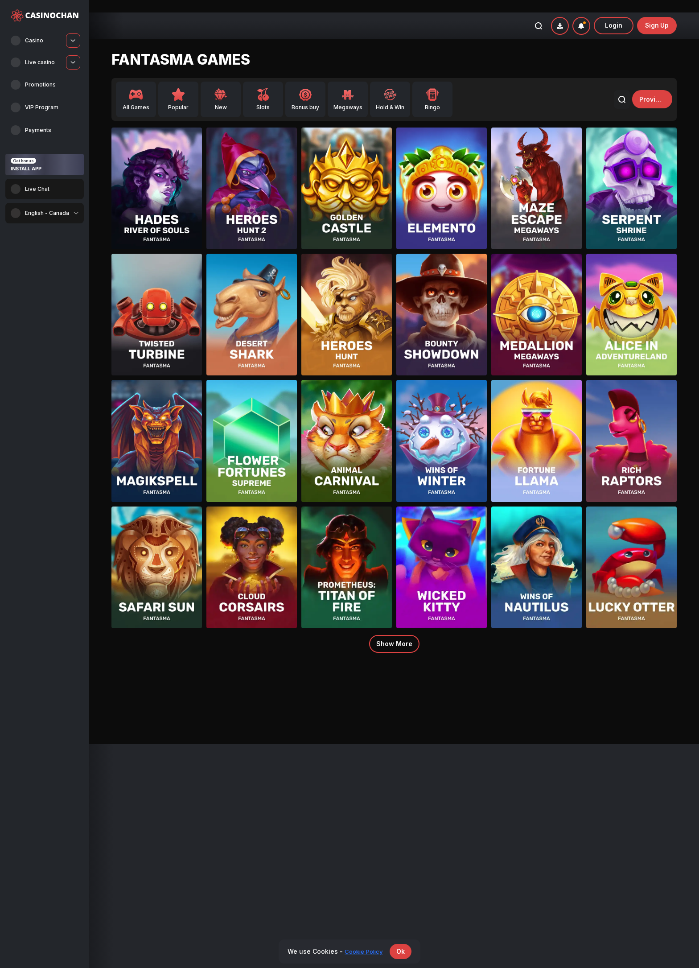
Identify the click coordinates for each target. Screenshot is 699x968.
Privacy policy (558, 807)
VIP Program (271, 796)
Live (117, 807)
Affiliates (410, 796)
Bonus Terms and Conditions (578, 785)
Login (613, 13)
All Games (124, 785)
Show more (394, 631)
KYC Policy (554, 840)
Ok (403, 951)
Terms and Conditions (569, 796)
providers (650, 87)
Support (551, 851)
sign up (657, 13)
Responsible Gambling (570, 818)
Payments (411, 785)
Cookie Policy (558, 829)
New (117, 796)
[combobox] (44, 213)
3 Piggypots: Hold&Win (186, 695)
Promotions (270, 785)
